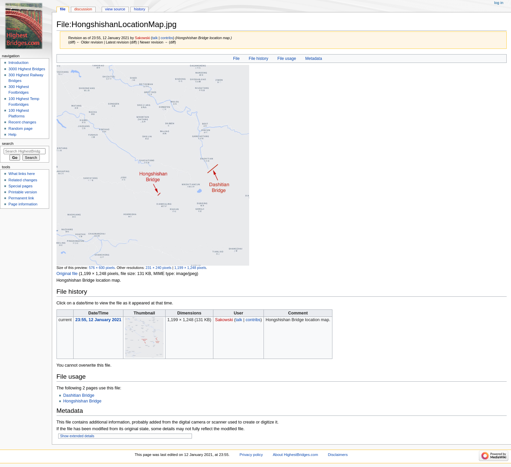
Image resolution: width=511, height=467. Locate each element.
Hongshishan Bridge (82, 401)
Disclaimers (338, 455)
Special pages (20, 186)
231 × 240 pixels (158, 268)
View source (115, 9)
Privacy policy (251, 455)
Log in (498, 3)
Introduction (18, 63)
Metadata (313, 58)
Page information (22, 204)
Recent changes (22, 122)
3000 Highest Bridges (26, 69)
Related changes (22, 180)
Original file (67, 273)
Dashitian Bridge (78, 395)
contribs (167, 38)
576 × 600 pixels (102, 268)
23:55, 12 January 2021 (98, 319)
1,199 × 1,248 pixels (190, 268)
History (139, 9)
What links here (21, 174)
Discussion (83, 9)
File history (258, 58)
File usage (287, 58)
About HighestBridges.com (295, 455)
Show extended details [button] (77, 436)
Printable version (22, 192)
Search (8, 144)
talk (155, 38)
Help (12, 134)
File (236, 58)
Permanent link (21, 198)
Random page (20, 128)
